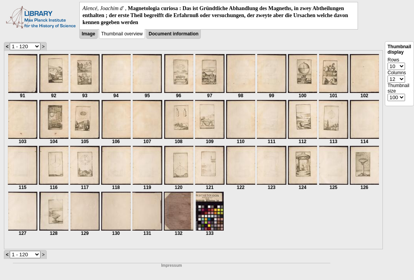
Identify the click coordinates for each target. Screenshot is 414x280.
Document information (173, 34)
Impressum (171, 265)
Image (88, 34)
